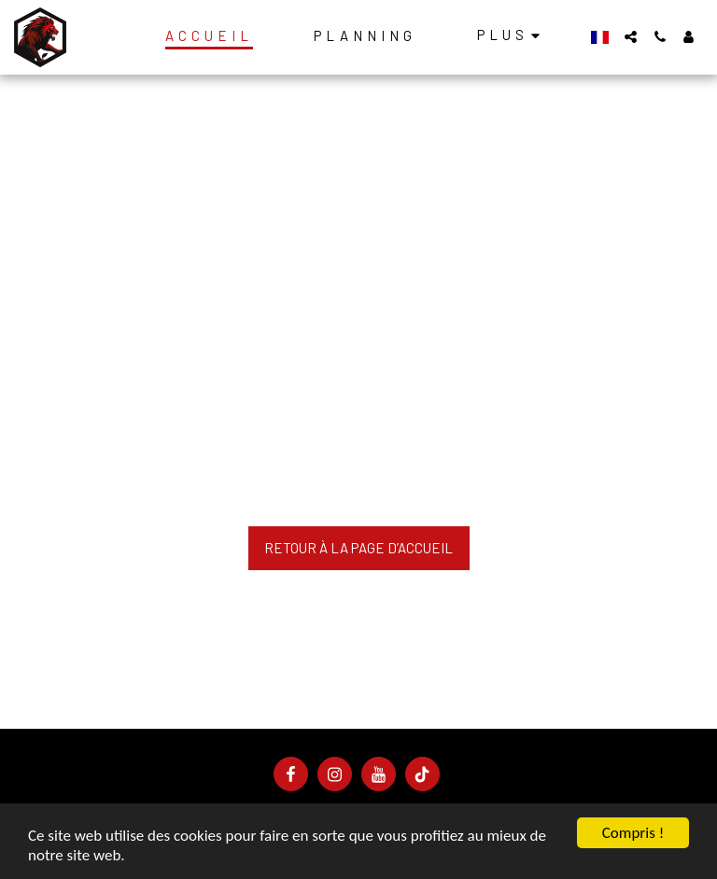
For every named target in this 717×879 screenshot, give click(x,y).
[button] (630, 37)
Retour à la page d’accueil (358, 547)
